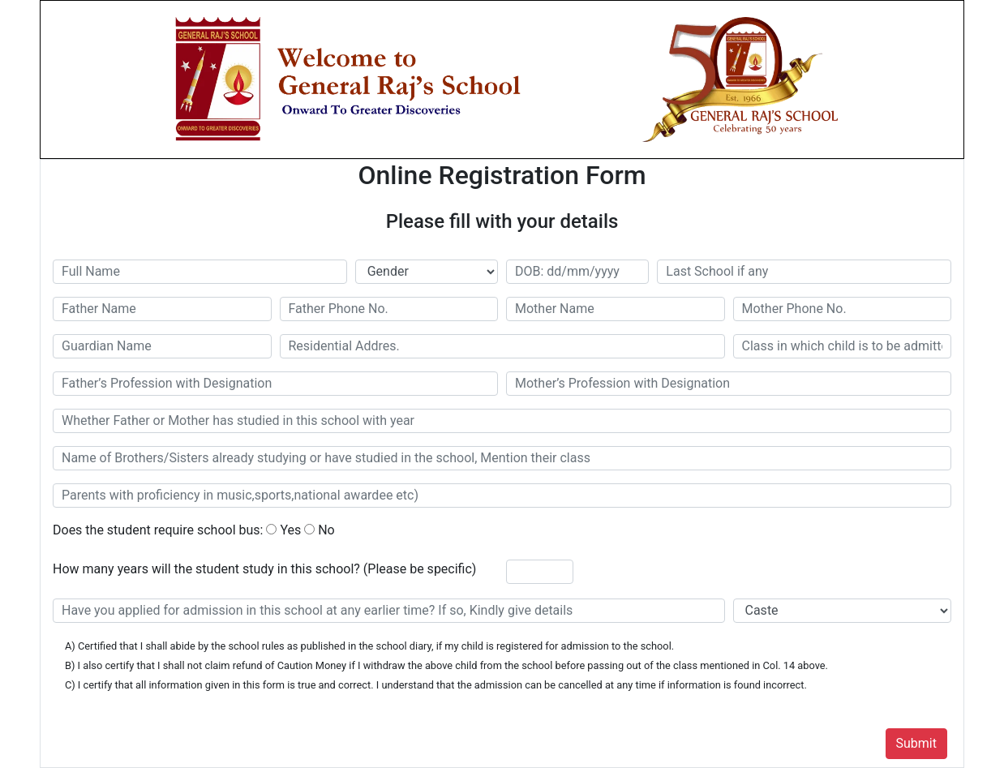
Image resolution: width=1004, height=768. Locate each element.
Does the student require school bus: (158, 530)
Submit (916, 743)
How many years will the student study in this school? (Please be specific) (264, 569)
